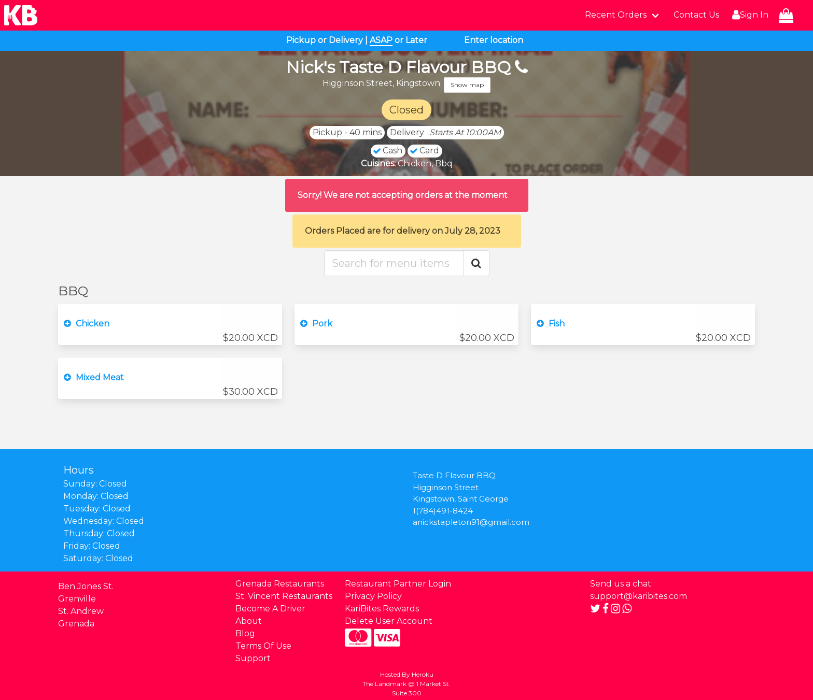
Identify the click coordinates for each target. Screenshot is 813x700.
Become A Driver (270, 608)
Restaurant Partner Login (398, 584)
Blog (245, 633)
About (248, 621)
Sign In (749, 15)
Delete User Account (388, 621)
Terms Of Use (263, 646)
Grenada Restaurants (279, 584)
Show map (467, 85)
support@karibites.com (638, 596)
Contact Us (696, 15)
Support (253, 658)
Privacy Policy (373, 596)
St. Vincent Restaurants (283, 596)
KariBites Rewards (382, 608)
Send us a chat (620, 584)
